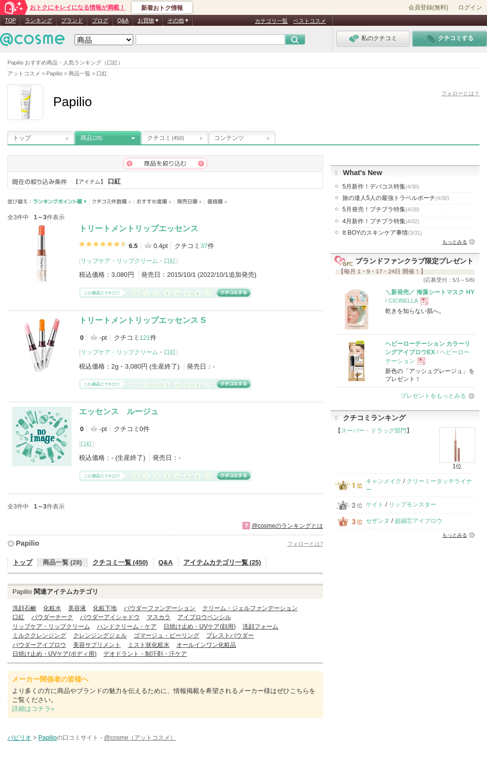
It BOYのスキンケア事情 (382, 232)
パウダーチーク (52, 617)
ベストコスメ (309, 21)
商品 (91, 137)
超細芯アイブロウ (418, 520)
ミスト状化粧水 (148, 644)
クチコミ (165, 137)
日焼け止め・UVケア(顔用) (199, 626)
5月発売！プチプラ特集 (380, 209)
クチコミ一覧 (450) (120, 562)
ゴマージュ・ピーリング (166, 635)
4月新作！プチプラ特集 (380, 221)
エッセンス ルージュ (119, 411)
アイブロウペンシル (204, 617)
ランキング (38, 20)
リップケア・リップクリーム (119, 260)
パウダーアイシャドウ (110, 617)
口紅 (170, 260)
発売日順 (189, 201)
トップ (22, 137)
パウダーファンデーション (159, 608)
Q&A (123, 20)
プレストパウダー (230, 635)
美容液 (77, 608)
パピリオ (19, 737)
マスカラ (158, 617)
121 (145, 337)
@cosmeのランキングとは (287, 525)
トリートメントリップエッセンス (138, 228)
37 (203, 246)
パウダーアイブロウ (39, 644)
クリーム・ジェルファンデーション (250, 608)
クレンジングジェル (100, 635)
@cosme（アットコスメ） (140, 737)
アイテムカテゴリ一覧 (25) (222, 562)
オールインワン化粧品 (206, 644)
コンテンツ (229, 137)
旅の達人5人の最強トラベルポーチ (395, 197)
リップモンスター (412, 504)
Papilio (27, 543)
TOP (10, 20)
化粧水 (52, 608)
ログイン (470, 7)
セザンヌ (378, 520)
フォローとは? (305, 544)
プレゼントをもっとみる (433, 395)
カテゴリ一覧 (271, 21)
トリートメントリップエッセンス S (142, 320)
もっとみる (454, 242)
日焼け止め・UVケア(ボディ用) (54, 653)
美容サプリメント (97, 644)
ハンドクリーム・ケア (127, 626)
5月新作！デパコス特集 (380, 186)
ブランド (72, 20)
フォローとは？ (460, 93)
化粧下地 (105, 608)
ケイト (375, 504)
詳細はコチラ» (33, 708)
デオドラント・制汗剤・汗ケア (145, 653)
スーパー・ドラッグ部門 (373, 430)
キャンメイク (384, 481)
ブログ (100, 20)
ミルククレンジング (39, 635)
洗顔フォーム (260, 626)
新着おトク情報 (162, 7)
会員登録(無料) (428, 7)
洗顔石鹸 (24, 608)
